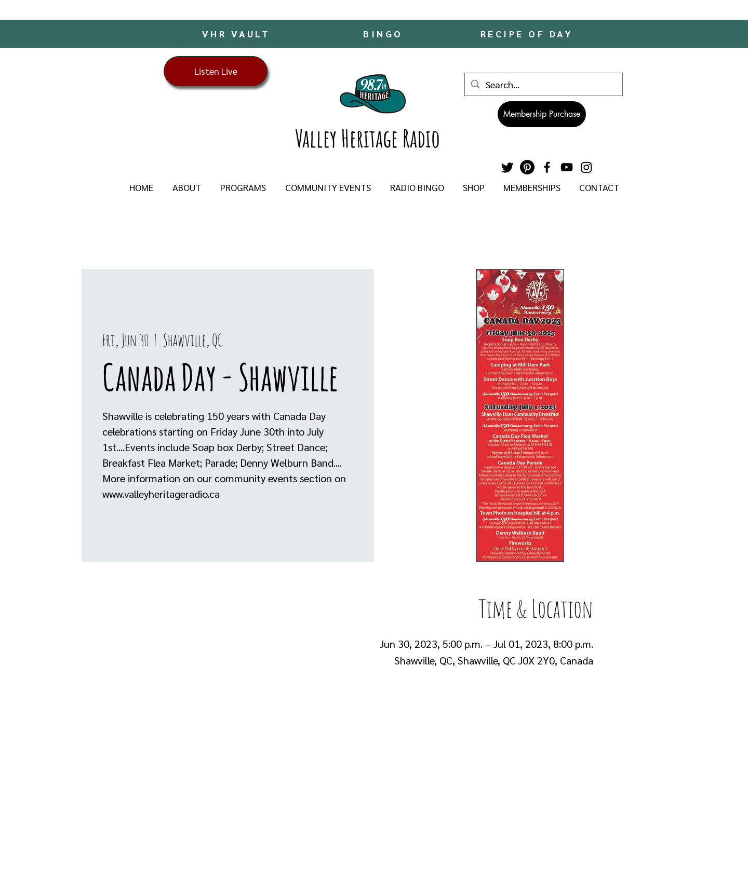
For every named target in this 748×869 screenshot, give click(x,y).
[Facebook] (547, 167)
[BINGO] (384, 33)
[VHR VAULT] (237, 33)
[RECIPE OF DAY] (528, 33)
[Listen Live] (216, 71)
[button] (186, 187)
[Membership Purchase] (542, 114)
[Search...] (543, 84)
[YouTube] (566, 167)
